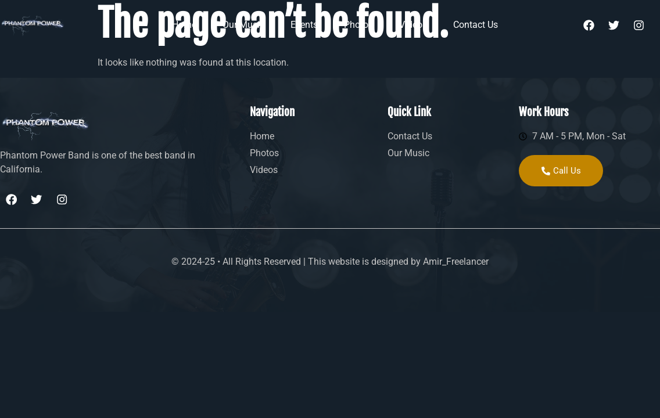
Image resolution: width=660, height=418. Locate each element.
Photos (358, 24)
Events (304, 24)
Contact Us (475, 24)
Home (184, 24)
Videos (413, 24)
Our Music (243, 24)
